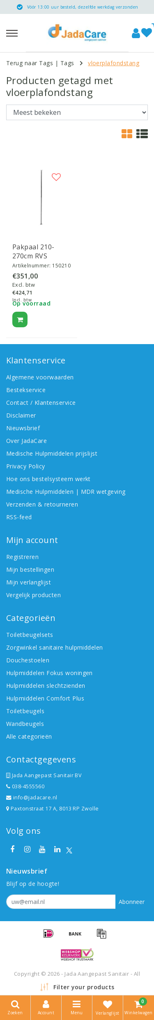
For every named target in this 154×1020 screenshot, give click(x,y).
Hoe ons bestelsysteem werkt (48, 479)
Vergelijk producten (33, 595)
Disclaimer (21, 415)
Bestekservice (26, 390)
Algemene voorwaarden (40, 377)
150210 (61, 265)
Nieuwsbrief (23, 428)
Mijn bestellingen (30, 569)
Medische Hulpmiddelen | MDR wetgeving (66, 491)
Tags (67, 63)
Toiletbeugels (25, 711)
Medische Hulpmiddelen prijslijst (51, 453)
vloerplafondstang (113, 63)
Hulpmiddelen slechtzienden (45, 685)
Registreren (22, 557)
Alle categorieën (29, 736)
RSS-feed (19, 517)
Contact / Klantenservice (41, 402)
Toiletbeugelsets (29, 635)
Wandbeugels (25, 724)
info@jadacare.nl (31, 797)
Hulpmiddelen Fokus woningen (49, 673)
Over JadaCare (26, 441)
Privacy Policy (25, 466)
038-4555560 (25, 786)
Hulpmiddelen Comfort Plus (45, 698)
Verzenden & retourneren (42, 504)
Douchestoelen (27, 660)
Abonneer (132, 902)
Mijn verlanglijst (28, 582)
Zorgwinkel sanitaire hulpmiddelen (54, 647)
